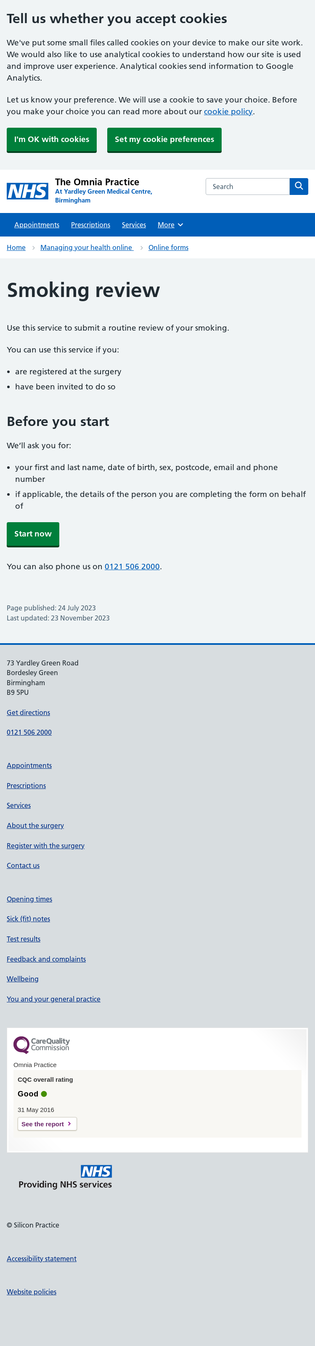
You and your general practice (54, 999)
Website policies (31, 1292)
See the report (42, 1124)
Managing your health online (87, 247)
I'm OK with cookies (51, 139)
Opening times (29, 899)
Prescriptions (90, 225)
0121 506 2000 (132, 566)
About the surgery (35, 825)
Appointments (36, 225)
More (171, 225)
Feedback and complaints (46, 959)
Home (16, 247)
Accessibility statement (42, 1258)
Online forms (168, 247)
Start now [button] (33, 534)
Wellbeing (23, 979)
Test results (23, 939)
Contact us (23, 865)
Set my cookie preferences (164, 139)
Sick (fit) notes (28, 919)
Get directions (28, 712)
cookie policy (228, 111)
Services (134, 225)
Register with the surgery (46, 845)
